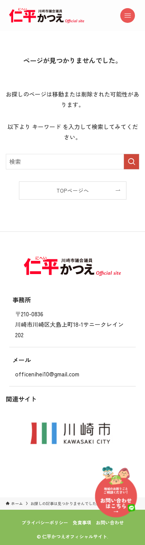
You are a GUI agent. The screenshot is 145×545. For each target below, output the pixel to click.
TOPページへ (72, 190)
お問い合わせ (110, 522)
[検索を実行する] (131, 161)
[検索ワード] (72, 161)
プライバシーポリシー (45, 522)
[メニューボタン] (131, 15)
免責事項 (82, 522)
